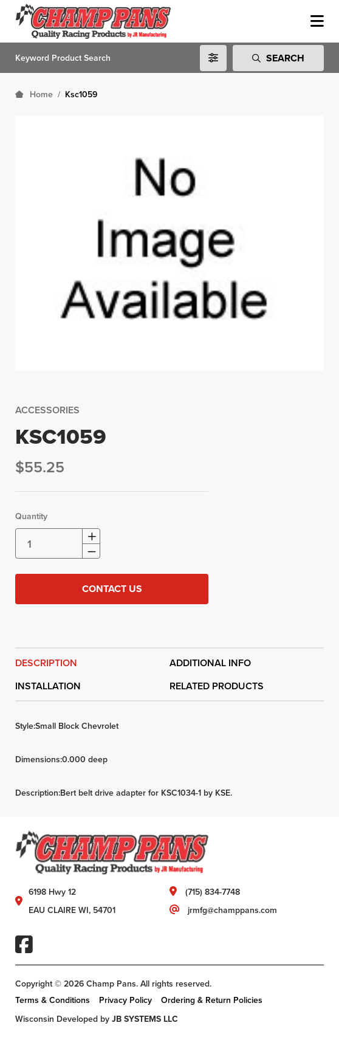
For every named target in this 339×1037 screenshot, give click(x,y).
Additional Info (210, 663)
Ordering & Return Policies (211, 1000)
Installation (48, 686)
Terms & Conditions (52, 1000)
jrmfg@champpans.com (232, 910)
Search (278, 58)
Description (46, 663)
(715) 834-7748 (212, 892)
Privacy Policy (125, 1000)
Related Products (217, 686)
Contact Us (112, 589)
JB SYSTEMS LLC (145, 1019)
